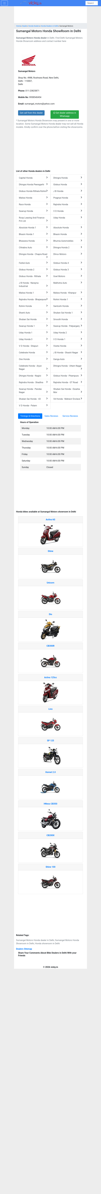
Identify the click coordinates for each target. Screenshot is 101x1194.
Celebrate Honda (33, 352)
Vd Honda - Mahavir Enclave (67, 398)
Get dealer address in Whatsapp (64, 114)
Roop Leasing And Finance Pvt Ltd (33, 219)
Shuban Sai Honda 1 (67, 312)
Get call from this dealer (31, 113)
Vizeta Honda (67, 345)
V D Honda (67, 211)
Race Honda (33, 204)
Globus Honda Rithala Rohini (33, 191)
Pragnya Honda (67, 197)
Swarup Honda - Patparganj (67, 325)
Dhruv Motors (67, 254)
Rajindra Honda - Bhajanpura (33, 299)
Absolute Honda (67, 227)
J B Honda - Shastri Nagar (67, 352)
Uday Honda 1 (33, 332)
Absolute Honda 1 (33, 227)
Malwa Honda (33, 197)
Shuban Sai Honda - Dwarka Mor (67, 391)
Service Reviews (70, 416)
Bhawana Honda (33, 240)
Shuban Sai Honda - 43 (33, 398)
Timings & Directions (30, 416)
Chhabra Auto (33, 247)
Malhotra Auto (67, 282)
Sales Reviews (51, 416)
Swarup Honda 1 (33, 325)
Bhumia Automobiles (67, 240)
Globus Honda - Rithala (33, 276)
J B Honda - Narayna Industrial (33, 284)
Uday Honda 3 (33, 339)
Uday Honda (67, 217)
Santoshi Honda (67, 306)
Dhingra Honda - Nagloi (33, 375)
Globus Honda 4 (67, 262)
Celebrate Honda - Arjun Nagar (33, 367)
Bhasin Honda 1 (33, 234)
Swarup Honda (33, 211)
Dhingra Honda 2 (67, 247)
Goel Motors (67, 276)
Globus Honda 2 (33, 269)
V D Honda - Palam (33, 405)
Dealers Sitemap (24, 949)
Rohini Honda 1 (67, 299)
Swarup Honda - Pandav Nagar (33, 391)
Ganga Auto (67, 359)
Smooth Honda (67, 319)
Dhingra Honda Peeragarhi (33, 184)
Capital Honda (33, 177)
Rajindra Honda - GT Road (67, 382)
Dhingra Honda (67, 177)
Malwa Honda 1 (33, 292)
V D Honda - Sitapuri (33, 345)
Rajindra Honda (67, 204)
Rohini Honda (33, 306)
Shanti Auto (33, 312)
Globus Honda (67, 184)
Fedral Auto (33, 262)
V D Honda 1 (67, 339)
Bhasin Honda (67, 234)
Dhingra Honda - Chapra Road (33, 255)
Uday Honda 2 (67, 332)
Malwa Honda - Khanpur (67, 292)
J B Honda (67, 191)
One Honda (33, 359)
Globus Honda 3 (67, 269)
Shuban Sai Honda (33, 319)
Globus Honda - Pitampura (67, 375)
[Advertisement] (50, 492)
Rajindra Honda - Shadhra (33, 382)
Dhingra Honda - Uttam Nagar (67, 367)
